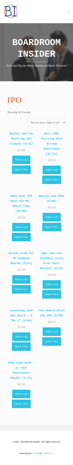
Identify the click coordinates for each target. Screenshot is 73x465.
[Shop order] (46, 122)
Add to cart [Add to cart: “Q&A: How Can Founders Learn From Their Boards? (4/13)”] (51, 284)
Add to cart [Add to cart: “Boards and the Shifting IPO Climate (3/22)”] (21, 159)
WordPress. (47, 453)
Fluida (35, 453)
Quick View (21, 169)
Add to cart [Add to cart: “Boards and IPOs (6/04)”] (51, 216)
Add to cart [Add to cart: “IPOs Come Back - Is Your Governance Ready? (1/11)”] (21, 393)
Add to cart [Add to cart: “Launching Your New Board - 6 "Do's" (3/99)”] (21, 336)
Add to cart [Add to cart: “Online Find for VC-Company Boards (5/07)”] (21, 279)
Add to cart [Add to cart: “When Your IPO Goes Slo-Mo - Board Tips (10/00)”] (21, 227)
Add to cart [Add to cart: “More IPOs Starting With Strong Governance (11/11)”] (51, 169)
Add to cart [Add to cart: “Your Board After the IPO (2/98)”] (51, 331)
